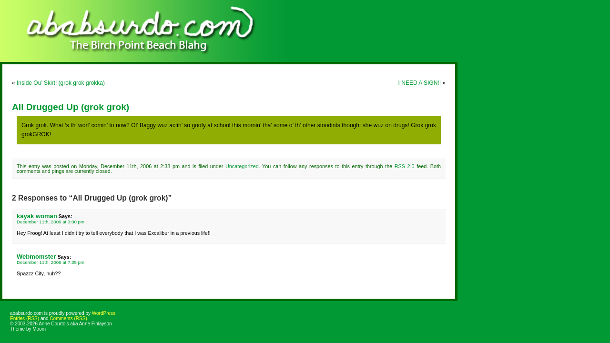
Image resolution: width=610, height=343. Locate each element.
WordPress (103, 313)
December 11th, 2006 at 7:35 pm (50, 262)
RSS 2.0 (405, 166)
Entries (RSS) (24, 318)
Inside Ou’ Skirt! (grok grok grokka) (61, 83)
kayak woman (37, 216)
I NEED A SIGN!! (419, 83)
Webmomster (36, 256)
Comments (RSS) (68, 318)
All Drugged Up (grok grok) (70, 107)
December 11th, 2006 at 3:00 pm (50, 221)
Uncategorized (242, 166)
